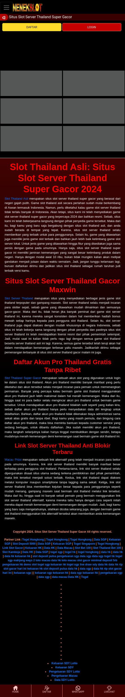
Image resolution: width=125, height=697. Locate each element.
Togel (84, 577)
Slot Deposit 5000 (24, 543)
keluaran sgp (22, 572)
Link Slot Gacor (12, 548)
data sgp (85, 556)
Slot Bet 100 (83, 548)
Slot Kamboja (11, 552)
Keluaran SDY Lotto (64, 663)
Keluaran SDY (64, 667)
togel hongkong (88, 552)
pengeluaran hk (13, 564)
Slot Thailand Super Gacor (23, 378)
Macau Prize (13, 459)
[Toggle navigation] (6, 7)
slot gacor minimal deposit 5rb (97, 560)
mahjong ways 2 (24, 560)
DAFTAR (31, 27)
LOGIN (91, 27)
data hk (106, 552)
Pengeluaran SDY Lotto (64, 671)
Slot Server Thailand (19, 298)
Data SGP (100, 539)
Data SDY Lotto (64, 680)
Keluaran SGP (62, 543)
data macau (59, 577)
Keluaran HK (33, 548)
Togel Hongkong (33, 539)
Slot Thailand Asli (16, 198)
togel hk (70, 552)
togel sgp (56, 552)
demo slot (30, 564)
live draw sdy (88, 564)
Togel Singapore (84, 543)
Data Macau (65, 548)
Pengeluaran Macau (64, 675)
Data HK (49, 548)
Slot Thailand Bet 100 (107, 548)
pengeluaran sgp (68, 556)
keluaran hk (22, 556)
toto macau (43, 560)
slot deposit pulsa (44, 556)
